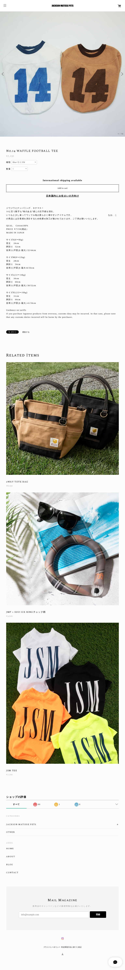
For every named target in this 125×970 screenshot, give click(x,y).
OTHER (10, 832)
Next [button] (121, 74)
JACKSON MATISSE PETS (21, 824)
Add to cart (62, 188)
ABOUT (10, 857)
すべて (16, 804)
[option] (62, 74)
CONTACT (12, 873)
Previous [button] (3, 74)
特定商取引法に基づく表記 (71, 947)
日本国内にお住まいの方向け (62, 196)
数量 (8, 169)
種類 (8, 162)
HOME (10, 849)
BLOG (9, 865)
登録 (98, 914)
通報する (26, 332)
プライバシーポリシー (51, 947)
